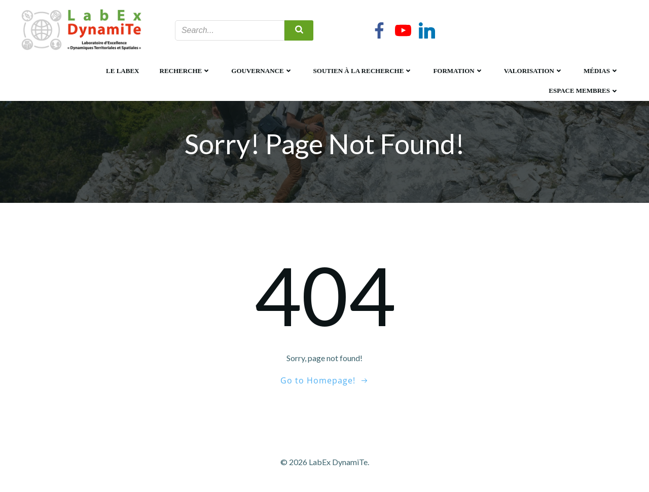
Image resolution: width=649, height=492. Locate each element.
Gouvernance (262, 71)
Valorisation (533, 71)
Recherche (185, 71)
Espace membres (584, 90)
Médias (601, 71)
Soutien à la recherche (363, 71)
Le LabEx (122, 71)
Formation (458, 71)
